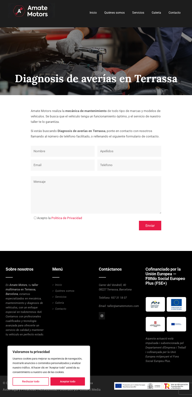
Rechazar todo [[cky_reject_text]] (30, 381)
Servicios (138, 12)
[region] (49, 368)
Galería (156, 12)
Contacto (175, 12)
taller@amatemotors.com (123, 306)
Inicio (93, 12)
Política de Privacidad (66, 218)
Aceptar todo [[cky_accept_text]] (67, 381)
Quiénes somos (114, 12)
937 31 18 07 (119, 297)
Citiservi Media (90, 389)
